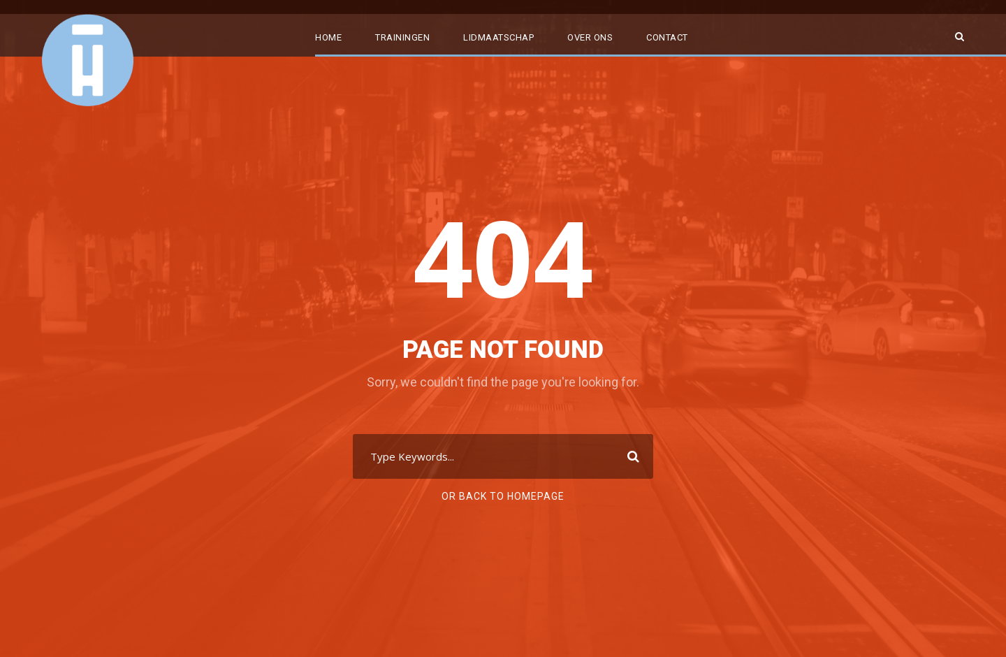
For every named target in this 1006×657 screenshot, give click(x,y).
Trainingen (402, 37)
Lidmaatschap (498, 37)
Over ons (590, 37)
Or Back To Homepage (503, 496)
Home (328, 37)
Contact (667, 37)
